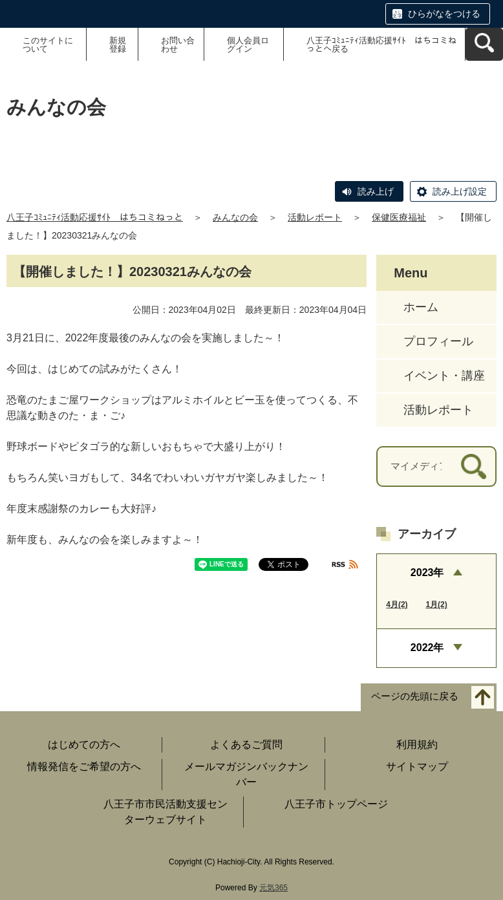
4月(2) (396, 604)
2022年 (427, 647)
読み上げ (376, 191)
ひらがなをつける (444, 13)
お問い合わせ (178, 45)
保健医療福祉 (399, 217)
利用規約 (417, 744)
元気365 (273, 887)
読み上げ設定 (460, 191)
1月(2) (436, 604)
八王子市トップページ (336, 803)
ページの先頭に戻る (414, 696)
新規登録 (117, 45)
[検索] (474, 466)
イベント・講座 (444, 375)
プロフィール (438, 341)
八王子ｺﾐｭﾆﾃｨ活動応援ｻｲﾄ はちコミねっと (94, 217)
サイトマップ (417, 766)
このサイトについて (48, 45)
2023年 (427, 572)
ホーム (420, 307)
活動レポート (315, 217)
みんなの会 (235, 217)
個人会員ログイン (248, 45)
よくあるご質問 (246, 744)
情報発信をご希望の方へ (84, 766)
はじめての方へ (84, 744)
